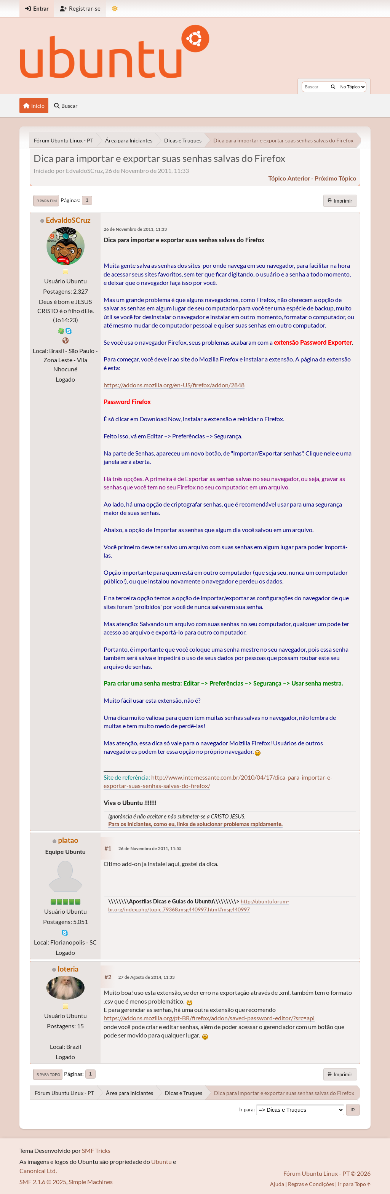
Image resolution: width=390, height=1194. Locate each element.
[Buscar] (333, 87)
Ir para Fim (46, 200)
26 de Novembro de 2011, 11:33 (135, 229)
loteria (68, 968)
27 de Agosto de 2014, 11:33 (146, 977)
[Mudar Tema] (114, 8)
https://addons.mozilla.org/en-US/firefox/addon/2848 (174, 384)
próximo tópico (335, 178)
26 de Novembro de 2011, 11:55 (150, 848)
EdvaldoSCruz (68, 220)
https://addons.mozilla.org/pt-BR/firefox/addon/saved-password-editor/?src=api (209, 1017)
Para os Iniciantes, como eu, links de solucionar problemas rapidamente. (195, 824)
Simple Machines (91, 1181)
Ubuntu (161, 1161)
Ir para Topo (47, 1074)
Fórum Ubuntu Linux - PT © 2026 (327, 1173)
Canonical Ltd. (38, 1170)
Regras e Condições (311, 1184)
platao (68, 840)
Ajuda (277, 1184)
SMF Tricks (96, 1150)
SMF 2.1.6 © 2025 (42, 1181)
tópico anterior (289, 178)
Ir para (246, 1109)
